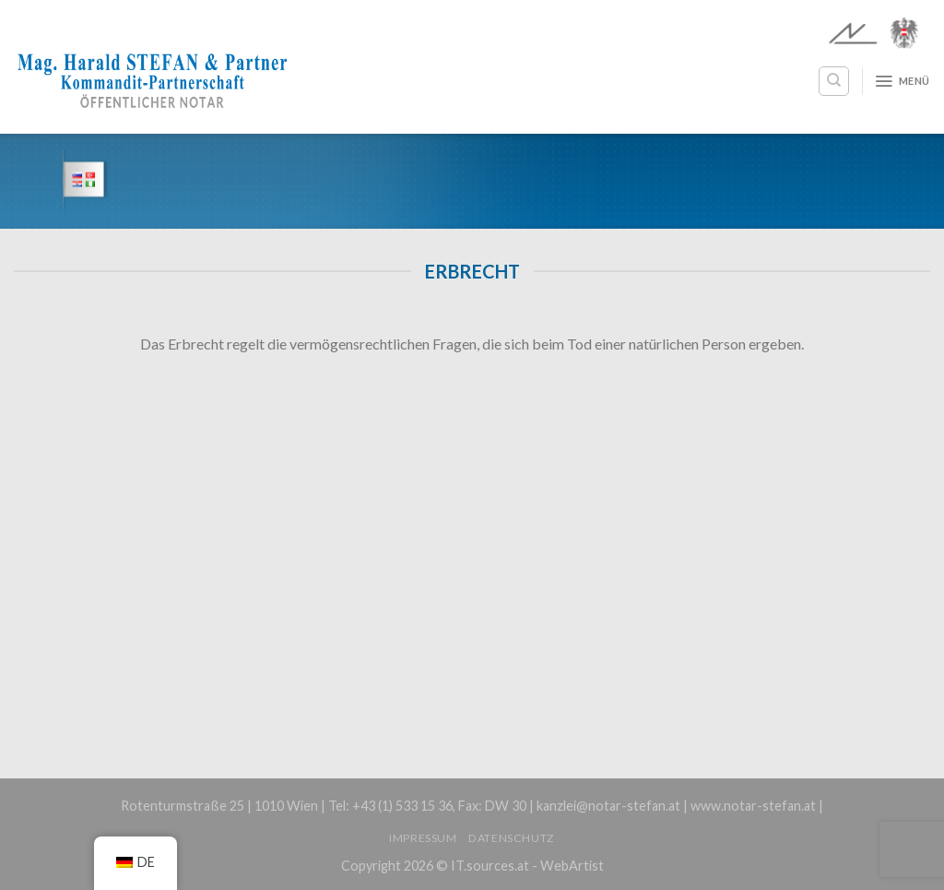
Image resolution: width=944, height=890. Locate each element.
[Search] (834, 81)
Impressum (423, 838)
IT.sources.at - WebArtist (527, 865)
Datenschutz (511, 838)
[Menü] (902, 81)
